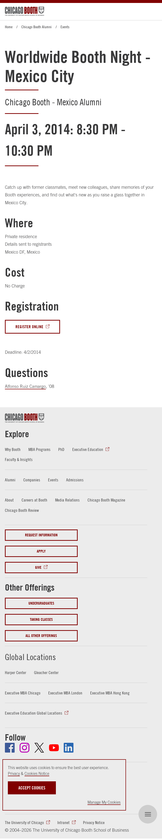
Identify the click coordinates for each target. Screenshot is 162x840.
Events (65, 27)
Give (38, 567)
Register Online (29, 326)
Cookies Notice (37, 773)
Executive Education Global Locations (33, 713)
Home (8, 27)
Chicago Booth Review (22, 510)
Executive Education (88, 449)
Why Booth (13, 449)
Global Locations (36, 656)
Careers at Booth (34, 500)
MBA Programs (40, 449)
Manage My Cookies (104, 802)
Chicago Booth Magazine (107, 500)
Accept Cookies (31, 787)
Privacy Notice (94, 823)
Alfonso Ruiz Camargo (25, 386)
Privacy (14, 773)
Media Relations (67, 500)
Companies (32, 480)
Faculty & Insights (19, 459)
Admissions (75, 480)
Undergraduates (41, 603)
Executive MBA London (66, 693)
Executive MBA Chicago (23, 693)
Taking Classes (41, 619)
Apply (41, 551)
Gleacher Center (46, 672)
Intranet (63, 823)
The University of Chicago (24, 823)
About (9, 500)
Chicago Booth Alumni (36, 27)
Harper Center (15, 672)
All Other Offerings (41, 636)
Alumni (10, 480)
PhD (62, 449)
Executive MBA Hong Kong (110, 693)
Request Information (41, 535)
